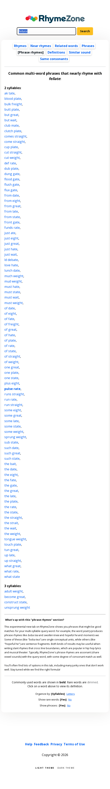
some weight (13, 431)
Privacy (56, 744)
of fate (9, 319)
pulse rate (12, 389)
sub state (11, 442)
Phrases (88, 46)
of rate (9, 346)
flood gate (11, 179)
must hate (11, 286)
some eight (12, 410)
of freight (11, 324)
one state (11, 378)
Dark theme (66, 767)
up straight (12, 560)
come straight (14, 141)
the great (11, 491)
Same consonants (54, 59)
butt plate (11, 109)
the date (10, 469)
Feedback (41, 744)
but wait (10, 120)
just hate (10, 249)
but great (11, 115)
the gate (10, 485)
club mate (11, 125)
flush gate (11, 184)
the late (10, 496)
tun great (11, 550)
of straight (12, 356)
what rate (11, 571)
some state (12, 426)
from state (12, 217)
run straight (13, 405)
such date (11, 448)
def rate (10, 163)
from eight (12, 201)
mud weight (13, 281)
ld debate (11, 260)
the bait (10, 464)
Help (28, 744)
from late (11, 211)
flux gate (10, 190)
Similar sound (79, 52)
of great (10, 329)
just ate (9, 233)
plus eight (11, 383)
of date (9, 308)
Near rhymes (40, 46)
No (70, 699)
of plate (10, 340)
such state (12, 458)
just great (11, 243)
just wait (10, 254)
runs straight (14, 394)
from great (12, 206)
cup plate (11, 147)
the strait (11, 523)
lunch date (12, 270)
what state (12, 576)
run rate (10, 399)
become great (14, 597)
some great (12, 415)
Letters (71, 694)
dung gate (12, 174)
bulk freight (13, 104)
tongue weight (15, 539)
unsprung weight (17, 607)
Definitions (56, 52)
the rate (10, 507)
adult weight (13, 591)
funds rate (12, 227)
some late (11, 421)
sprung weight (15, 437)
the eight (11, 475)
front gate (12, 222)
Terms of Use (74, 744)
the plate (11, 501)
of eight (10, 313)
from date (11, 195)
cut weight (12, 157)
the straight (13, 517)
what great (12, 566)
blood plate (12, 98)
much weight (13, 276)
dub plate (11, 168)
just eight (11, 238)
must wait (11, 297)
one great (11, 367)
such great (12, 453)
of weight (11, 362)
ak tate (9, 93)
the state (11, 512)
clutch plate (12, 131)
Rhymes (20, 46)
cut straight (13, 152)
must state (12, 292)
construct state (15, 602)
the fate (10, 480)
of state (10, 351)
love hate (11, 265)
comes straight (15, 136)
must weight (13, 303)
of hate (9, 335)
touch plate (12, 544)
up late (9, 555)
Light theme (44, 767)
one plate (11, 372)
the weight (12, 534)
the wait (10, 528)
